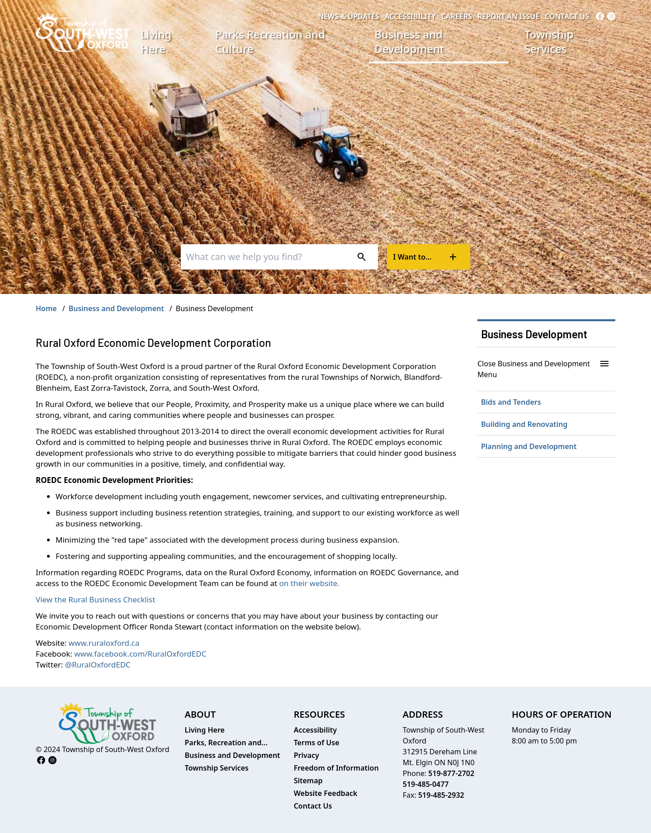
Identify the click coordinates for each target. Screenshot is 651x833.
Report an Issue (508, 16)
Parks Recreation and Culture (270, 41)
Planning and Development (529, 446)
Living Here (156, 41)
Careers (456, 16)
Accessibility (410, 16)
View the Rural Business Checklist (95, 599)
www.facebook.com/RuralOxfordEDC (140, 653)
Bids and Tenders (511, 402)
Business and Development (409, 41)
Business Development (534, 334)
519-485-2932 (441, 795)
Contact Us (567, 16)
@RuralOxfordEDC (98, 664)
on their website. (309, 583)
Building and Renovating (524, 424)
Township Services (548, 41)
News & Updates (348, 16)
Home (46, 308)
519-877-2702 (451, 773)
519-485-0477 (426, 784)
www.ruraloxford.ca (104, 643)
